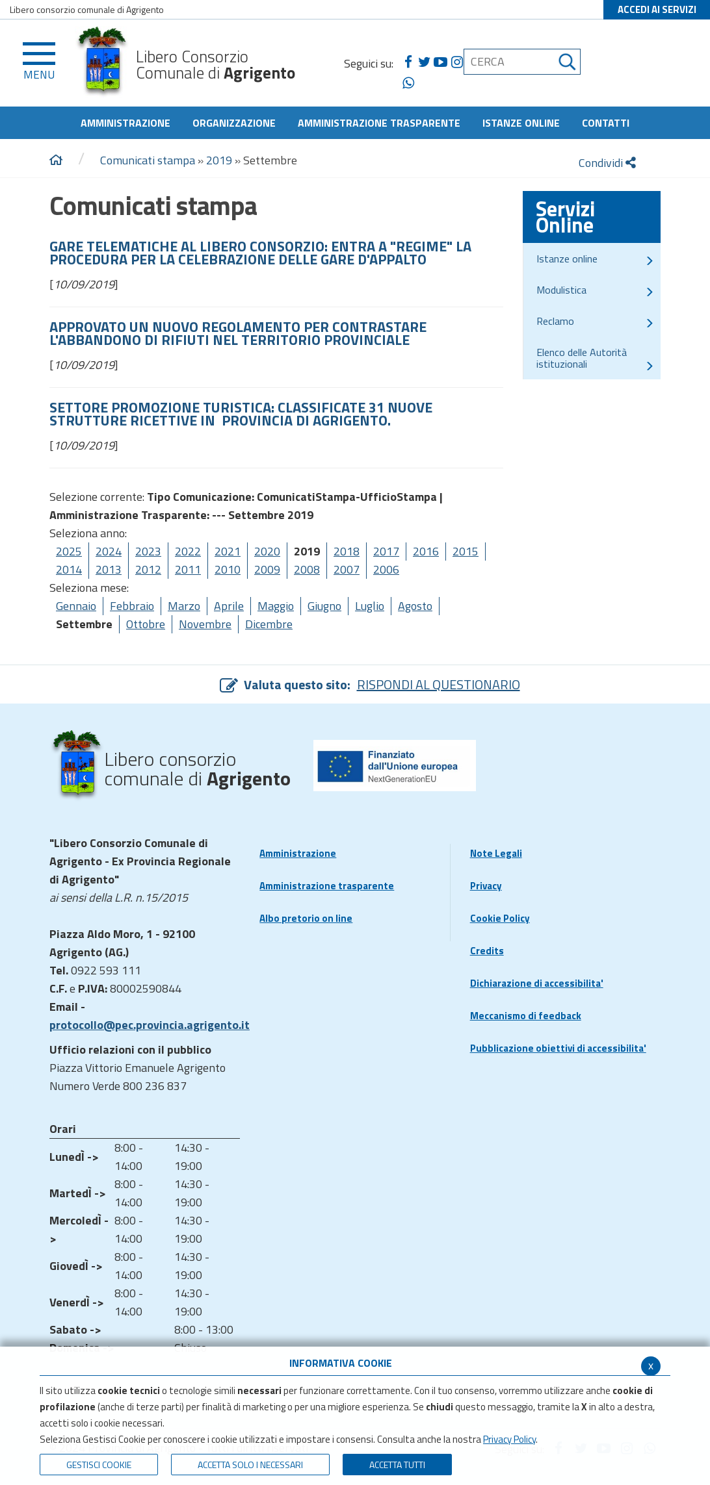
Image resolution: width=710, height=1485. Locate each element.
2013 (109, 569)
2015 (466, 551)
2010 (228, 569)
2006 (386, 569)
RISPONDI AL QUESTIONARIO (438, 684)
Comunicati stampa (147, 160)
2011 (188, 569)
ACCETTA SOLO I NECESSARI (250, 1464)
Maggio (275, 606)
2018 (347, 551)
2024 (109, 551)
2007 (347, 569)
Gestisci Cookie (98, 1464)
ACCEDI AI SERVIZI (657, 9)
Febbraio (132, 606)
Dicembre (269, 624)
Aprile (229, 606)
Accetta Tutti (397, 1464)
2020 (267, 551)
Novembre (205, 624)
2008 (307, 569)
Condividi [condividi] (607, 162)
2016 (426, 551)
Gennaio (76, 606)
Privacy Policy (509, 1439)
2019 (219, 160)
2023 (148, 551)
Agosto (415, 606)
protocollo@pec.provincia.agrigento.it (149, 1025)
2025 (69, 551)
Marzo (184, 606)
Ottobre (145, 624)
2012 (148, 569)
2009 (267, 569)
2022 (188, 551)
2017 (386, 551)
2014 (69, 569)
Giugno (324, 606)
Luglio (369, 606)
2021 (228, 551)
